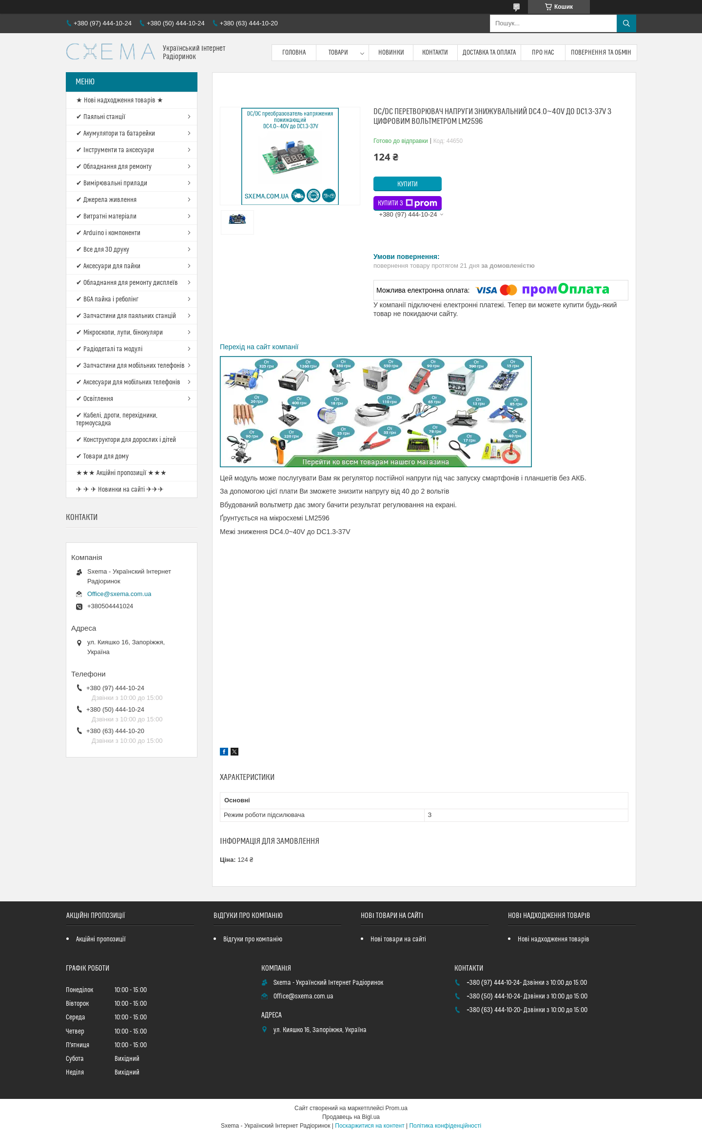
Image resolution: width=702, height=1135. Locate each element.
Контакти (435, 53)
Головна (294, 53)
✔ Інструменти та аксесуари (115, 150)
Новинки (391, 53)
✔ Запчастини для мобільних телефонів (130, 366)
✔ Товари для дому (102, 456)
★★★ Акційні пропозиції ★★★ (121, 473)
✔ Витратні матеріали (106, 216)
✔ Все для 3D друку (102, 250)
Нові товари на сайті (398, 939)
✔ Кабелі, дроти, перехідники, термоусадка (116, 419)
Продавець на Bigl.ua (351, 1117)
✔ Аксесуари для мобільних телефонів (128, 382)
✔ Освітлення (94, 399)
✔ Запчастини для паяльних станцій (126, 316)
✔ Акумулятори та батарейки (115, 134)
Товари (338, 53)
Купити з (407, 203)
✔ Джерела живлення (106, 200)
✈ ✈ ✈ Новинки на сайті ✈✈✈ (120, 490)
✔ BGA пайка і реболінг (107, 299)
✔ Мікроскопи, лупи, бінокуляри (119, 333)
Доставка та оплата (489, 53)
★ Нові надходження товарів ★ (119, 100)
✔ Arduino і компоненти (108, 233)
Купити (407, 184)
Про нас (543, 53)
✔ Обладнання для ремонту (114, 167)
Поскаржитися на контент (369, 1125)
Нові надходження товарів (553, 939)
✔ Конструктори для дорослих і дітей (126, 440)
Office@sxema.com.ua (119, 593)
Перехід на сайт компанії (259, 347)
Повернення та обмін (601, 53)
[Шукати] (626, 23)
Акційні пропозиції (101, 939)
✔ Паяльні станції (100, 117)
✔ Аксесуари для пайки (108, 266)
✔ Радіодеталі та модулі (109, 349)
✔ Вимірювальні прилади (111, 183)
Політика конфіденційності (445, 1125)
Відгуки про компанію (252, 939)
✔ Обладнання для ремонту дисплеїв (127, 283)
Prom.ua (397, 1108)
